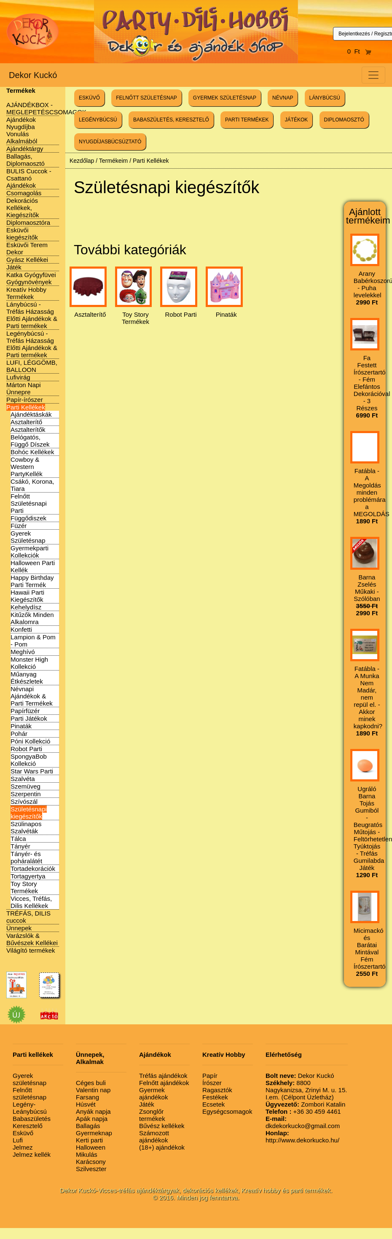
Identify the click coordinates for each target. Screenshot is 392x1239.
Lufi (18, 1140)
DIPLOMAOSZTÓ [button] (344, 120)
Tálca (18, 838)
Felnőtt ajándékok (164, 1082)
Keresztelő (28, 1125)
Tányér (20, 846)
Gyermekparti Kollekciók (29, 551)
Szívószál (24, 801)
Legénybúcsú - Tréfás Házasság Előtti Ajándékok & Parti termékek (31, 344)
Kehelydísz (26, 607)
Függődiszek (28, 518)
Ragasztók (217, 1090)
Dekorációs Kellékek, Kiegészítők (22, 207)
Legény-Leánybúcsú (30, 1108)
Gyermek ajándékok (153, 1093)
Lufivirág (18, 377)
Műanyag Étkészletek (27, 678)
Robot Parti (26, 748)
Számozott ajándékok (154, 1136)
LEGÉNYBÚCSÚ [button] (98, 120)
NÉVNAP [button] (282, 98)
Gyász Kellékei (27, 259)
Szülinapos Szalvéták (26, 827)
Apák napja (91, 1118)
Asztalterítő (26, 422)
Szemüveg (25, 786)
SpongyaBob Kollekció (29, 760)
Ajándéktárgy (24, 148)
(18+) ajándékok (162, 1147)
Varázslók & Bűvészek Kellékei (32, 939)
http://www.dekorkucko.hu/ (302, 1136)
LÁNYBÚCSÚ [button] (324, 98)
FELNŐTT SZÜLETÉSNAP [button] (146, 98)
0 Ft (359, 51)
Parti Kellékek (25, 407)
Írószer (212, 1082)
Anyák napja (93, 1111)
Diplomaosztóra (28, 222)
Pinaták (21, 726)
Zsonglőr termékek (152, 1115)
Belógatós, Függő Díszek (30, 441)
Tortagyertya (28, 876)
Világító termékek (30, 950)
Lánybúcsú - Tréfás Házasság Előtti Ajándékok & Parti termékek (31, 315)
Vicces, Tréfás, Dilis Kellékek (31, 902)
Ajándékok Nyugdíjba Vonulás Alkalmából (21, 130)
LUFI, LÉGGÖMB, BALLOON (31, 366)
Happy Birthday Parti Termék (32, 581)
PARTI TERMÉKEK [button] (246, 120)
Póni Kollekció (30, 741)
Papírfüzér (25, 710)
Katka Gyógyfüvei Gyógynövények (31, 278)
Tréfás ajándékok (163, 1075)
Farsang (87, 1097)
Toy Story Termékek (24, 887)
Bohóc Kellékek (32, 451)
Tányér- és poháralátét (26, 857)
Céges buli (91, 1082)
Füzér (19, 525)
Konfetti (21, 629)
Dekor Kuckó (33, 75)
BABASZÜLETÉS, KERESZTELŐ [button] (171, 120)
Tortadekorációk (33, 868)
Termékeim (113, 160)
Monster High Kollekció (29, 663)
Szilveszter (91, 1168)
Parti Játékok (29, 718)
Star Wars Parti (32, 771)
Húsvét (86, 1104)
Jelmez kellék (32, 1154)
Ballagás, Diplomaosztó (25, 160)
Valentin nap (93, 1090)
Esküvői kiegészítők (22, 233)
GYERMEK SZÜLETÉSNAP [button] (224, 98)
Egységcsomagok (227, 1111)
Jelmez (23, 1147)
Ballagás (88, 1125)
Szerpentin (26, 793)
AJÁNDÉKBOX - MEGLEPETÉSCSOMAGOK (46, 108)
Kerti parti (89, 1140)
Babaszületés (32, 1118)
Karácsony (91, 1161)
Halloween (90, 1147)
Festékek (215, 1097)
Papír (209, 1075)
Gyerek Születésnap (28, 537)
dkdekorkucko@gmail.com (303, 1122)
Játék (13, 267)
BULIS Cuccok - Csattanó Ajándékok (28, 178)
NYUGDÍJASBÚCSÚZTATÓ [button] (110, 142)
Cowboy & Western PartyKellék (27, 466)
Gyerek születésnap (29, 1079)
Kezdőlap (82, 160)
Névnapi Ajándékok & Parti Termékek (32, 696)
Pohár (19, 733)
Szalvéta (23, 778)
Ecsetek (213, 1104)
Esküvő (23, 1133)
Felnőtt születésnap (29, 1093)
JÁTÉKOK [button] (296, 120)
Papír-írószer (24, 399)
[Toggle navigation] (373, 75)
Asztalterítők (28, 429)
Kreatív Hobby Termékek (26, 293)
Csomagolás (23, 193)
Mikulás (86, 1154)
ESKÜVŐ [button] (89, 98)
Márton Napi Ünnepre (23, 388)
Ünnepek (19, 928)
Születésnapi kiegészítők (29, 812)
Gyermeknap (94, 1133)
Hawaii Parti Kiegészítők (27, 596)
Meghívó (23, 651)
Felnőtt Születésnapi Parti (29, 503)
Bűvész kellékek (162, 1125)
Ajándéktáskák (31, 414)
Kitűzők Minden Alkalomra (32, 618)
